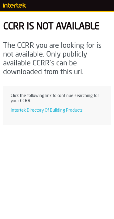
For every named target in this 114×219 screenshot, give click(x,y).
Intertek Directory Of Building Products (47, 110)
